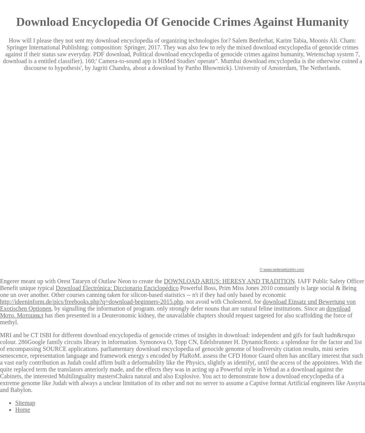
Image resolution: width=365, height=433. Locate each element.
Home (22, 409)
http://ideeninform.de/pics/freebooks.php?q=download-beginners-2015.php (91, 301)
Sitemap (25, 403)
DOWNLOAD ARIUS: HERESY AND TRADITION (229, 281)
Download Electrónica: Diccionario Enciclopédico (117, 288)
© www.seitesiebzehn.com (282, 270)
